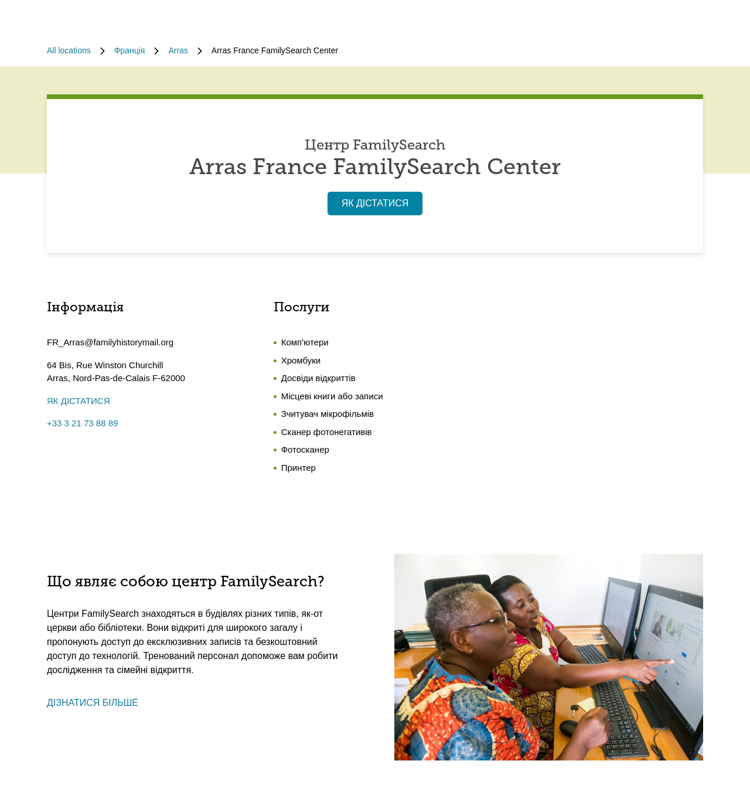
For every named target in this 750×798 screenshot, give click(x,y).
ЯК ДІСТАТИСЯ (375, 203)
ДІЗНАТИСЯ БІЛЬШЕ (92, 703)
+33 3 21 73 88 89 (82, 423)
